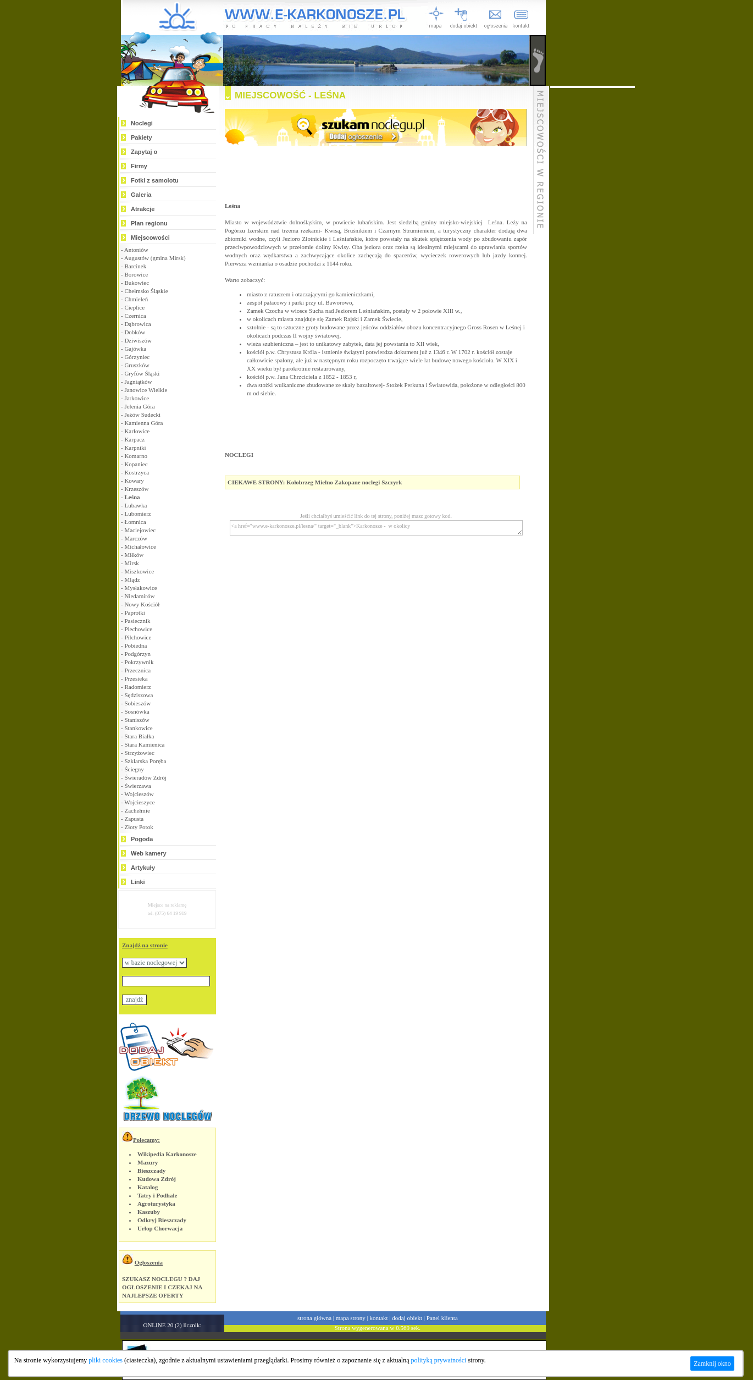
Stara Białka (139, 736)
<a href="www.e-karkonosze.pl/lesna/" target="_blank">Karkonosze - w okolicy (376, 528)
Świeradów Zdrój (145, 777)
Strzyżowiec (139, 752)
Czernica (135, 315)
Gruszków (136, 365)
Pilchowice (137, 637)
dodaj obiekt (407, 1318)
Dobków (134, 332)
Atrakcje (142, 209)
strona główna (314, 1318)
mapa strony (351, 1318)
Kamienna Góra (143, 422)
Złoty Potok (138, 827)
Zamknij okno (712, 1363)
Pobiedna (135, 645)
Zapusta (133, 818)
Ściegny (133, 769)
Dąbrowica (137, 324)
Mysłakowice (140, 587)
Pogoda (142, 839)
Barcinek (135, 266)
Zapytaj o (144, 151)
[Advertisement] (592, 253)
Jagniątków (138, 381)
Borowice (136, 274)
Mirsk (131, 563)
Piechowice (138, 629)
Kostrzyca (136, 472)
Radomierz (137, 686)
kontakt (379, 1318)
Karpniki (135, 447)
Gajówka (135, 348)
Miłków (133, 554)
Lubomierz (137, 513)
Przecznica (137, 670)
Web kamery (149, 853)
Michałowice (140, 546)
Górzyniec (137, 357)
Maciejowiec (140, 530)
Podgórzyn (137, 653)
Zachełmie (137, 810)
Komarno (135, 455)
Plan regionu (149, 223)
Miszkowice (139, 571)
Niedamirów (139, 596)
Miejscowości (150, 237)
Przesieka (135, 678)
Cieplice (134, 307)
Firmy (139, 166)
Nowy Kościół (141, 604)
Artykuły (143, 867)
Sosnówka (136, 711)
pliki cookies (105, 1360)
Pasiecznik (137, 620)
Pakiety (141, 137)
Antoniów (136, 249)
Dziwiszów (138, 340)
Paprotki (134, 612)
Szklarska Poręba (145, 761)
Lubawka (135, 505)
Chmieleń (136, 299)
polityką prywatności (438, 1360)
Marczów (135, 538)
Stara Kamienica (144, 744)
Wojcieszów (139, 794)
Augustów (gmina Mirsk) (155, 258)
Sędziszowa (138, 695)
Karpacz (134, 439)
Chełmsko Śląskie (146, 291)
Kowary (133, 480)
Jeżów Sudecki (142, 414)
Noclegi (142, 123)
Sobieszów (137, 703)
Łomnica (135, 521)
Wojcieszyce (139, 802)
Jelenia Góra (139, 406)
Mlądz (132, 579)
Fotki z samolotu (155, 180)
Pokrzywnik (138, 662)
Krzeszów (136, 488)
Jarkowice (136, 398)
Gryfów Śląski (141, 373)
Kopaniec (135, 464)
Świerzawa (137, 785)
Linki (138, 882)
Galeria (141, 194)
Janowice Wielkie (145, 390)
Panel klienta (442, 1318)
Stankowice (138, 728)
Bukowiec (136, 282)
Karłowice (137, 431)
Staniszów (136, 719)
